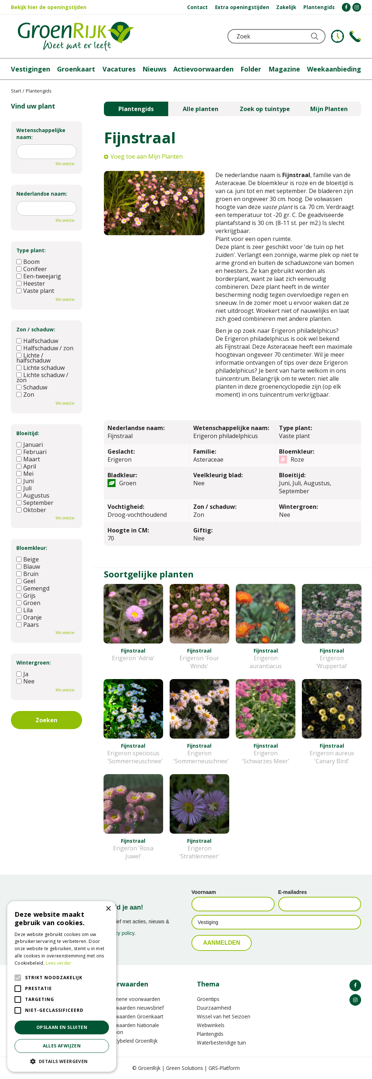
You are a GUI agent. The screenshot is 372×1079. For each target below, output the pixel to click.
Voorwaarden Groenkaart (133, 1016)
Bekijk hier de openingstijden (48, 7)
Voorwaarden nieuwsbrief (134, 1007)
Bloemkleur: (31, 547)
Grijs (26, 595)
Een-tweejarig (38, 276)
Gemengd (32, 588)
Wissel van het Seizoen (223, 1016)
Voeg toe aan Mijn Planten (146, 156)
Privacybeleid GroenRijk (131, 1040)
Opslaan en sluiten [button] (61, 1027)
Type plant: (31, 250)
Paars (27, 624)
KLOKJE (337, 36)
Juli (24, 488)
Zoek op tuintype (265, 109)
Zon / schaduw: (35, 329)
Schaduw (31, 387)
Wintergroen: (33, 662)
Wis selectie (65, 163)
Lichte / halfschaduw (33, 358)
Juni (25, 480)
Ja (22, 674)
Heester (30, 283)
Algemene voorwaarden (132, 999)
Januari (29, 444)
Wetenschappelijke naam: (40, 133)
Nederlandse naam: (41, 193)
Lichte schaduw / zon (42, 377)
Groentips (208, 999)
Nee (25, 681)
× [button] (108, 909)
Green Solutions (184, 1067)
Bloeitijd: (27, 433)
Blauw (28, 566)
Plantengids (136, 109)
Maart (28, 459)
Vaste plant (35, 290)
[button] (62, 1061)
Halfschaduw (37, 340)
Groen (28, 602)
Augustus (32, 495)
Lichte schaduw (40, 367)
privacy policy (119, 933)
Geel (25, 581)
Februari (31, 451)
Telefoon (355, 36)
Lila (24, 610)
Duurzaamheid (214, 1007)
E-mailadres (292, 892)
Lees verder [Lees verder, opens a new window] (58, 963)
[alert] (61, 986)
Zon (25, 394)
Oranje (29, 617)
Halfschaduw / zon (44, 348)
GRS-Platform (224, 1067)
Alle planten (200, 109)
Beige (27, 559)
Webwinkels (211, 1025)
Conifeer (31, 268)
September (34, 502)
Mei (24, 473)
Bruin (27, 573)
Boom (28, 261)
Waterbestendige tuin (221, 1042)
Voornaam (203, 892)
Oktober (31, 509)
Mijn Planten (329, 109)
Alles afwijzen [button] (62, 1046)
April (26, 466)
